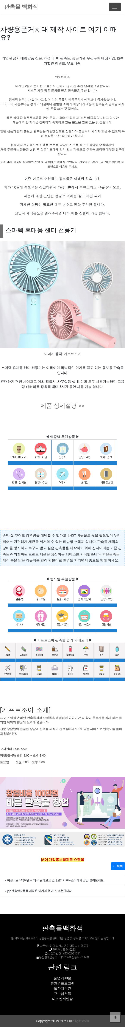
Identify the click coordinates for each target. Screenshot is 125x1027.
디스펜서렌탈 (62, 999)
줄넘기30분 (62, 978)
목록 (118, 866)
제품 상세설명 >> (62, 405)
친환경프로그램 (62, 983)
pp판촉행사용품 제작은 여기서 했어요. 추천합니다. (40, 890)
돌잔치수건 (62, 988)
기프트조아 (72, 354)
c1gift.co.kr (81, 1021)
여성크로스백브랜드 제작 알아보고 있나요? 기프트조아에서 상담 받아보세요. (55, 880)
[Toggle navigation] (115, 7)
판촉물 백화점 (21, 7)
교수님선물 (62, 994)
